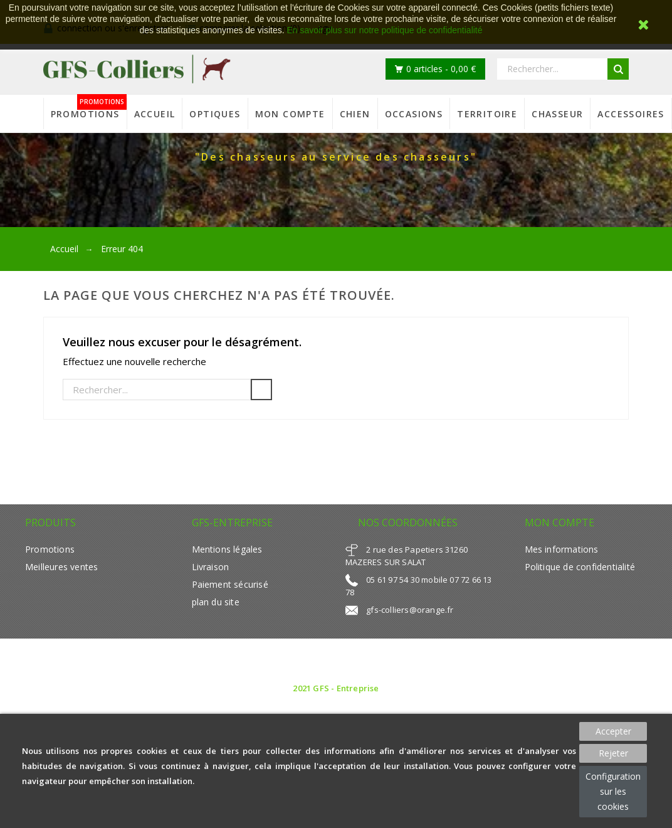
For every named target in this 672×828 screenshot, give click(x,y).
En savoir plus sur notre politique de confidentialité (384, 30)
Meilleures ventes (61, 567)
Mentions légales (227, 549)
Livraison (210, 567)
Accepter (613, 731)
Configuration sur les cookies (613, 791)
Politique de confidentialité (580, 567)
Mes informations (562, 549)
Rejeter (613, 753)
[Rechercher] (157, 389)
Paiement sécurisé (230, 584)
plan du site (215, 602)
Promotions (50, 549)
